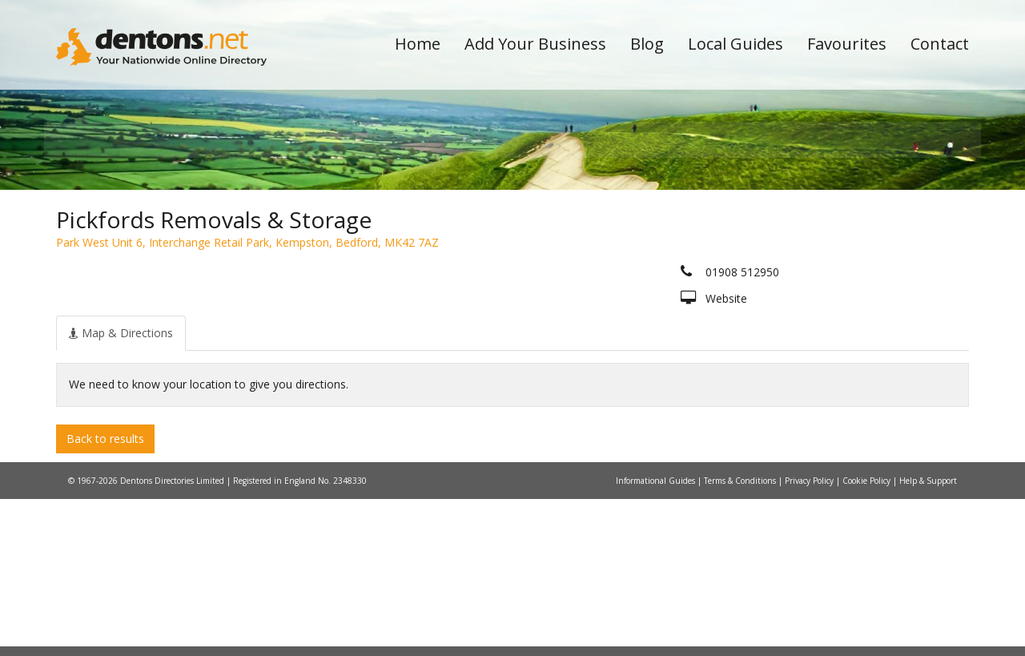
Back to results (105, 594)
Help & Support (928, 637)
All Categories (490, 284)
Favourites (846, 43)
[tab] (121, 489)
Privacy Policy (810, 637)
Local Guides (735, 43)
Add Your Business (535, 43)
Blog (647, 43)
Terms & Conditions (741, 637)
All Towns (133, 284)
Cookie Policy (867, 637)
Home (417, 43)
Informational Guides (656, 637)
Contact (939, 43)
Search (859, 257)
